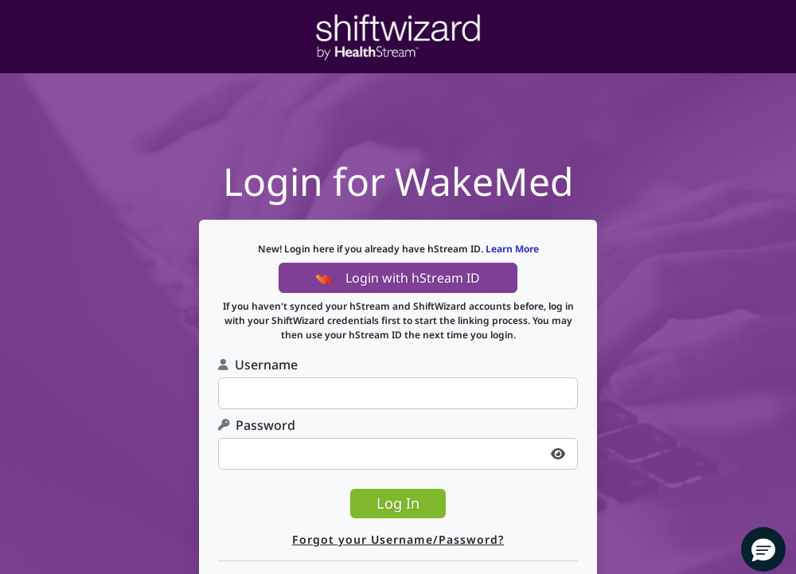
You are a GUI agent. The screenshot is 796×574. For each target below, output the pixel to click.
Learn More (512, 249)
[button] (763, 549)
